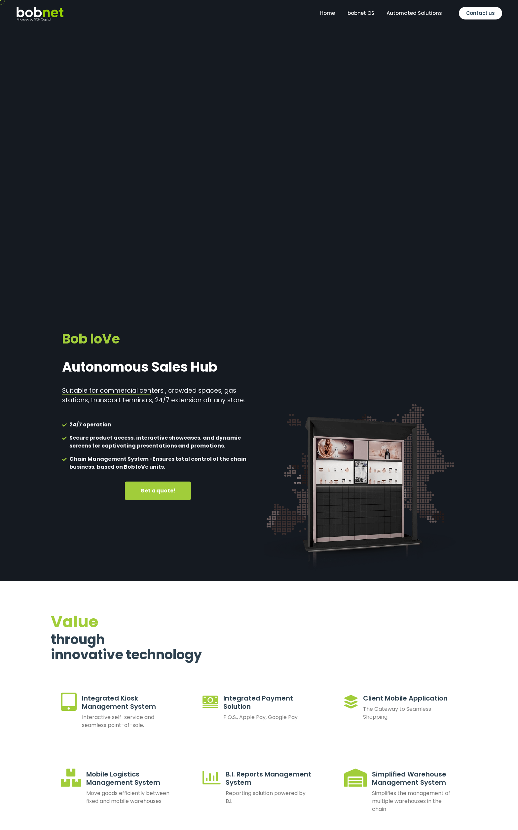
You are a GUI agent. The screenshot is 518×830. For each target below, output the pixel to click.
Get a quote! (157, 490)
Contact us (480, 13)
